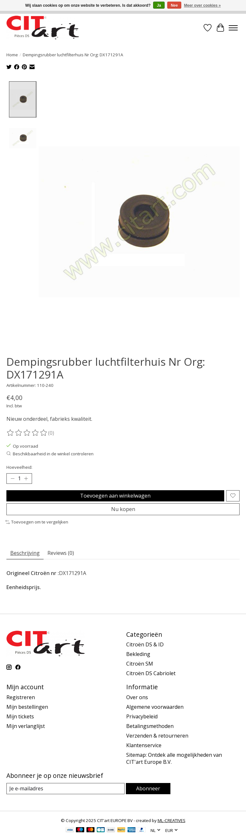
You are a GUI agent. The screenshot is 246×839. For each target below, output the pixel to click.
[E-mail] (65, 789)
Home (12, 55)
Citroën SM (139, 663)
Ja (159, 5)
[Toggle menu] (233, 27)
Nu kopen (123, 509)
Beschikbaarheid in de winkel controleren (50, 454)
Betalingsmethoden (150, 726)
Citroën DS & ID (145, 644)
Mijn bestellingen (27, 707)
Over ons (137, 697)
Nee (174, 5)
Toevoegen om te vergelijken (36, 522)
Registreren (20, 697)
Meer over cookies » (202, 5)
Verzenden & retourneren (157, 735)
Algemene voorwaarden (155, 707)
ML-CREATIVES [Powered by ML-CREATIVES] (171, 821)
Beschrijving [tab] (25, 552)
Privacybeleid (142, 716)
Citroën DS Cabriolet (151, 673)
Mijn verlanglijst (25, 726)
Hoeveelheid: (19, 467)
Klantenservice (143, 745)
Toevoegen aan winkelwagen (115, 495)
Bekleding (138, 654)
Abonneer (148, 788)
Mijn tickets (20, 716)
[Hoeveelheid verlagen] (12, 479)
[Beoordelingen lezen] (27, 433)
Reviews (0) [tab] (60, 552)
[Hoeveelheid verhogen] (26, 479)
